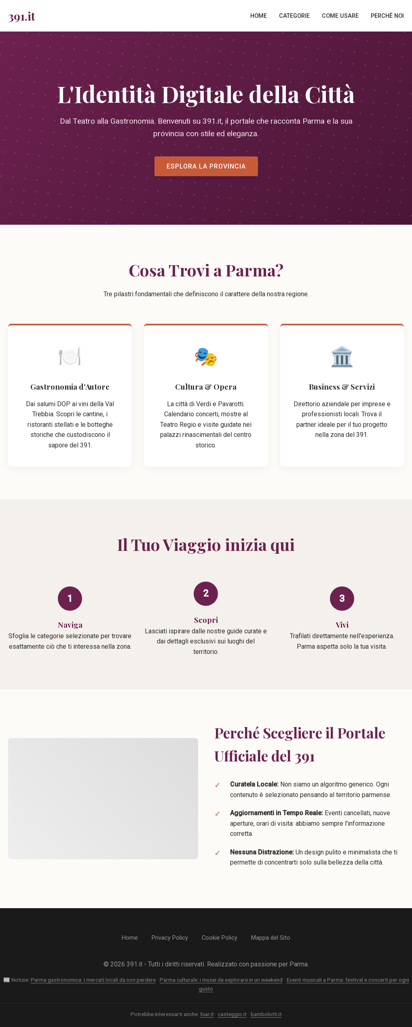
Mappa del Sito (270, 937)
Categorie (294, 16)
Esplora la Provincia (206, 166)
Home (258, 16)
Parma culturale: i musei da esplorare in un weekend (221, 979)
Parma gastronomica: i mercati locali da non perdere (93, 979)
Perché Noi (387, 16)
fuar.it (207, 1014)
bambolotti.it (266, 1014)
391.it (21, 15)
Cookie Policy (219, 937)
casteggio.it (232, 1014)
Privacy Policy (170, 937)
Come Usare (340, 16)
